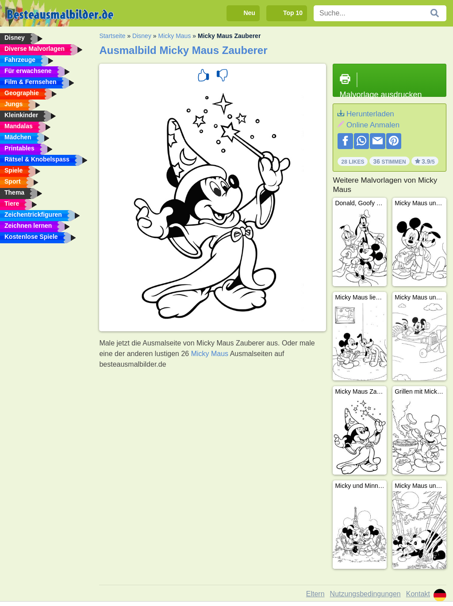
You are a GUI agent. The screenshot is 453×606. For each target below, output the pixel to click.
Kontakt (418, 594)
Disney (141, 35)
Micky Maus (174, 35)
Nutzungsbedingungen (365, 594)
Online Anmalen (372, 125)
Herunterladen (370, 114)
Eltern (315, 594)
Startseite (112, 35)
